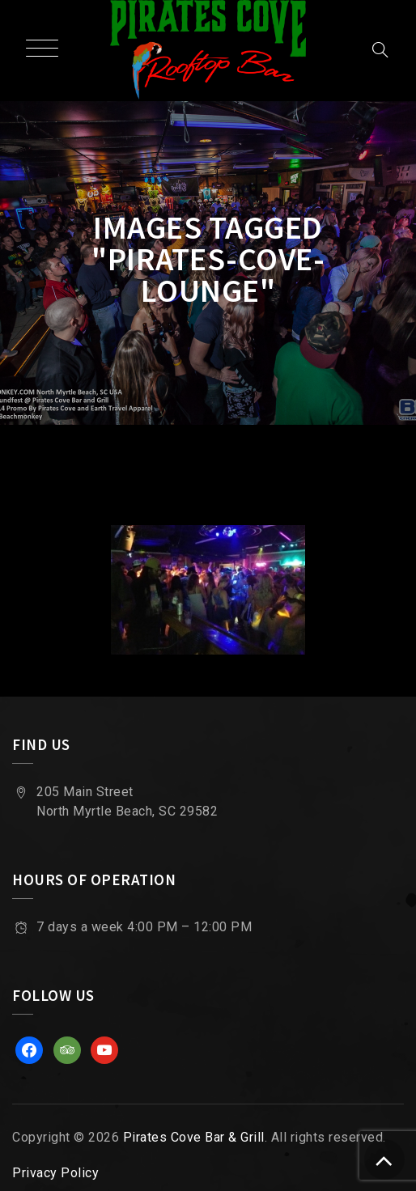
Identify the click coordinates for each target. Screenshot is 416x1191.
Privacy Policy (55, 1172)
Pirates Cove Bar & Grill (194, 1137)
